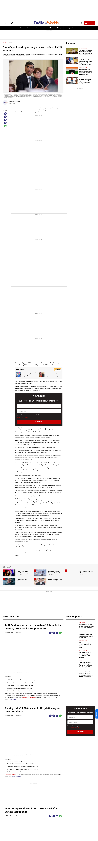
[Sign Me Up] (89, 23)
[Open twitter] (8, 23)
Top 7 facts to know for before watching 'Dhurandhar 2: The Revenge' (85, 481)
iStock (35, 497)
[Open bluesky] (11, 23)
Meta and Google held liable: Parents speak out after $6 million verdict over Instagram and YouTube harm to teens (30, 202)
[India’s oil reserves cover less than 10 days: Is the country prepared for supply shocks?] (33, 478)
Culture (51, 28)
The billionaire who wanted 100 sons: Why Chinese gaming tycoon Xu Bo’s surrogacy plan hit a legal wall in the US (55, 406)
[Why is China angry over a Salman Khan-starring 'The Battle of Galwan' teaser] (72, 469)
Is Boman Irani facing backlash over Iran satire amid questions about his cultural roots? (52, 202)
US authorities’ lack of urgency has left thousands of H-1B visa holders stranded (86, 82)
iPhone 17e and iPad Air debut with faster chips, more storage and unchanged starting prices (32, 714)
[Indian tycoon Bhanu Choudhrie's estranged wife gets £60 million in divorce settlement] (9, 398)
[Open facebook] (4, 23)
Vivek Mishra (9, 823)
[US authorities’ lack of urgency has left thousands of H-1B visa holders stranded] (72, 80)
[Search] (81, 23)
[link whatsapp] (5, 126)
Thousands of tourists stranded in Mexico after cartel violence (54, 397)
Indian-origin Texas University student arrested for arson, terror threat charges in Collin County (24, 406)
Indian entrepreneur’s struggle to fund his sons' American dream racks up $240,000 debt (86, 461)
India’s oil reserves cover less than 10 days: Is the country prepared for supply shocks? (33, 453)
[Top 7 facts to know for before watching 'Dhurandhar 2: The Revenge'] (72, 479)
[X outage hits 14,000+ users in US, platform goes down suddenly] (33, 561)
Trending (67, 28)
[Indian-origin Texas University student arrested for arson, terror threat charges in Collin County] (9, 406)
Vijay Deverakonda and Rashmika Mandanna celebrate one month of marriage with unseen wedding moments (85, 53)
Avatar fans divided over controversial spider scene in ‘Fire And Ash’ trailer (86, 452)
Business (29, 28)
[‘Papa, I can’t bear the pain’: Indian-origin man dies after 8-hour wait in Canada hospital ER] (72, 489)
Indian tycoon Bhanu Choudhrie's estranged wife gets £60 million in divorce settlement (24, 397)
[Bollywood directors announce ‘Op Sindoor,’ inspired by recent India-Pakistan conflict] (72, 70)
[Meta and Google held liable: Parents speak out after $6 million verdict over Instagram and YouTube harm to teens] (18, 201)
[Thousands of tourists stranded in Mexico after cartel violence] (40, 398)
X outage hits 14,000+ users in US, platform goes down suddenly (32, 536)
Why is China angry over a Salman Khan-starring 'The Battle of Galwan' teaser (86, 471)
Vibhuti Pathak (9, 458)
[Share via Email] (5, 120)
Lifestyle (59, 28)
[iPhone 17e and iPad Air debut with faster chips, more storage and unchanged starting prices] (33, 739)
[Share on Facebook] (5, 113)
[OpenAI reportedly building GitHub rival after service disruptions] (33, 662)
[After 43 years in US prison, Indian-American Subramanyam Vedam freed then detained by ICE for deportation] (71, 398)
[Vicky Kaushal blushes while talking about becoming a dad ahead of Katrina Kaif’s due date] (72, 498)
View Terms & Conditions (22, 244)
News (21, 28)
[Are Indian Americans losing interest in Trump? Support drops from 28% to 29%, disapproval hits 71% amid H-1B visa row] (72, 60)
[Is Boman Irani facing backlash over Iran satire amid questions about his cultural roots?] (41, 201)
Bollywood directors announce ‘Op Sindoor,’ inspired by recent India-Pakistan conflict (86, 72)
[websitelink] (46, 23)
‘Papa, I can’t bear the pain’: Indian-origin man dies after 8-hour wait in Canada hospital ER (86, 490)
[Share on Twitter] (5, 117)
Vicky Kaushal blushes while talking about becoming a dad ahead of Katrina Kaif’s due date (85, 500)
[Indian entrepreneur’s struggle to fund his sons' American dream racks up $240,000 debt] (72, 459)
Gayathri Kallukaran (11, 719)
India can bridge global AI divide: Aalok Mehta (31, 819)
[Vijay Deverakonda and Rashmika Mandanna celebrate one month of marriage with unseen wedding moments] (72, 51)
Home (4, 42)
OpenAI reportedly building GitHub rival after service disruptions (31, 636)
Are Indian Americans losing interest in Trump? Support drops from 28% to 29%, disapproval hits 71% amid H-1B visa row (86, 62)
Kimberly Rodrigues (15, 101)
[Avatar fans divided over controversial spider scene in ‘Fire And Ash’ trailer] (72, 451)
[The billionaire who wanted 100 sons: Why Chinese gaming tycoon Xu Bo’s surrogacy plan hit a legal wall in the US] (40, 406)
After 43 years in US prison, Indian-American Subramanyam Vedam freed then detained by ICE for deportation (86, 397)
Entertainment (41, 28)
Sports (74, 28)
